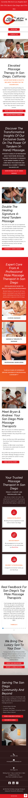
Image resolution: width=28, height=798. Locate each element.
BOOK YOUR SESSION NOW (14, 663)
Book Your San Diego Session (14, 111)
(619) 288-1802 (14, 756)
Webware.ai (20, 791)
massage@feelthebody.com (14, 761)
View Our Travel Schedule (14, 114)
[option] (14, 614)
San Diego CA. (14, 769)
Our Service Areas (10, 720)
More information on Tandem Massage (14, 172)
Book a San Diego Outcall (12, 716)
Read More (15, 547)
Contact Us (14, 34)
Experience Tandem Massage (13, 249)
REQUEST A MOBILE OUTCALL (14, 667)
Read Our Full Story (10, 462)
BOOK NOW (14, 29)
